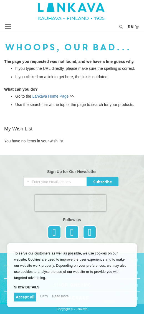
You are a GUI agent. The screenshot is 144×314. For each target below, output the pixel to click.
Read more (60, 296)
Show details (26, 287)
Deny (44, 296)
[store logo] (72, 11)
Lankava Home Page (50, 96)
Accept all (25, 297)
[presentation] (70, 203)
